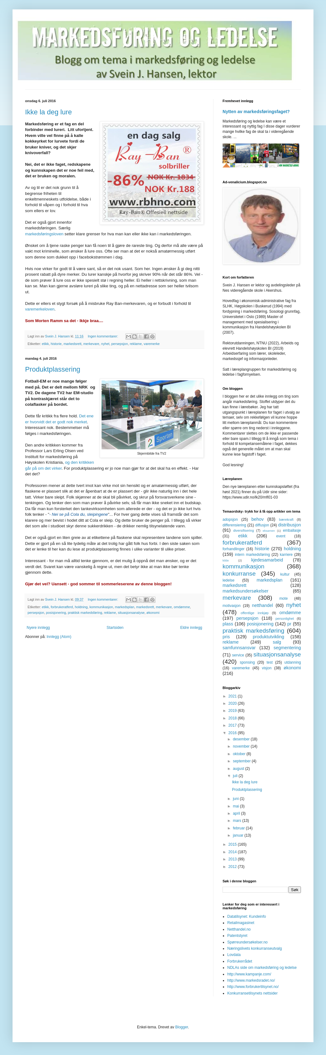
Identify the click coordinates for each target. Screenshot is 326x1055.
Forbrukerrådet (239, 961)
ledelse (228, 580)
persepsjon (119, 344)
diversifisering (243, 530)
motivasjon (231, 605)
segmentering (287, 647)
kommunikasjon (101, 607)
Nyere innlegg (38, 627)
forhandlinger (233, 549)
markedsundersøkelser (245, 590)
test (269, 662)
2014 (233, 852)
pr (289, 623)
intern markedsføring (252, 554)
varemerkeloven (40, 309)
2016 (233, 733)
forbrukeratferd (62, 607)
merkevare (91, 344)
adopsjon (230, 519)
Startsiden (115, 627)
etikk (45, 344)
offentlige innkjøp (255, 613)
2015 (233, 844)
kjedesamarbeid (267, 559)
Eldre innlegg (191, 627)
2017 (233, 725)
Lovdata (234, 955)
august (239, 768)
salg (277, 642)
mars (237, 820)
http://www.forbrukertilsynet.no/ (253, 986)
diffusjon (262, 525)
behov (257, 519)
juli (236, 776)
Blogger (181, 1027)
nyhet (105, 344)
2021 (233, 696)
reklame (136, 344)
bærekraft (286, 519)
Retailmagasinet (240, 923)
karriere (286, 554)
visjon (266, 668)
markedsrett (73, 344)
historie (56, 344)
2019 (233, 710)
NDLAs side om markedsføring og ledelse (262, 967)
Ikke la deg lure (48, 112)
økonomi (152, 612)
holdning (81, 607)
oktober (239, 754)
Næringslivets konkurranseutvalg (254, 948)
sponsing (247, 662)
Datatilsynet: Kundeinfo (246, 916)
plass (228, 623)
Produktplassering (52, 369)
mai (236, 806)
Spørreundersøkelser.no (247, 942)
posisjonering (56, 612)
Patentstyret (237, 935)
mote (283, 598)
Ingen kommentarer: (103, 336)
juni (236, 798)
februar (239, 828)
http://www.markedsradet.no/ (251, 980)
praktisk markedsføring (85, 612)
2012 (233, 866)
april (237, 813)
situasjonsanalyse (131, 612)
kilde (226, 560)
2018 (233, 718)
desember (242, 739)
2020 (233, 703)
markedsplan (124, 607)
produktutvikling (268, 636)
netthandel (262, 605)
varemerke (152, 344)
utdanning (292, 662)
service (238, 655)
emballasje (292, 530)
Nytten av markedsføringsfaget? (256, 111)
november (242, 746)
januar (238, 835)
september (242, 761)
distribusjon (289, 524)
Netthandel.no (239, 929)
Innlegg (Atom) (59, 637)
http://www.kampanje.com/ (249, 974)
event (280, 536)
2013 (233, 859)
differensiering (234, 525)
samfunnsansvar (239, 647)
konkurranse (239, 573)
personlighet (285, 618)
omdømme (182, 607)
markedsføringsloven (44, 234)
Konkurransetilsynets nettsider (252, 993)
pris (226, 636)
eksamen (269, 530)
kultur (284, 574)
